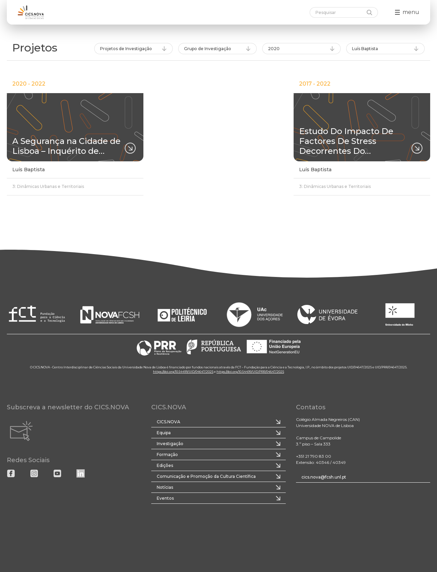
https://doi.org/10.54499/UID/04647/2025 (183, 371)
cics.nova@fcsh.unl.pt (323, 477)
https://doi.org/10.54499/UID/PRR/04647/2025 (250, 371)
